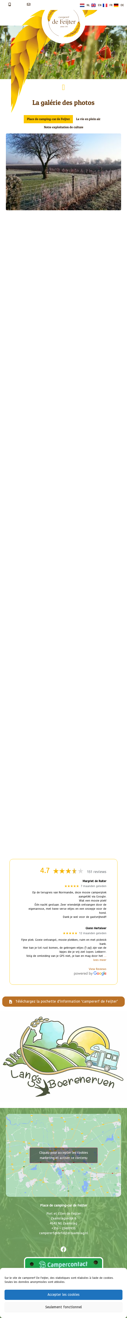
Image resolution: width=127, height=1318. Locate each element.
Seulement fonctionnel (63, 1307)
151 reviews (96, 872)
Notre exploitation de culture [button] (63, 127)
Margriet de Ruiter (94, 881)
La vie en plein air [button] (88, 119)
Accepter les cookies (63, 1294)
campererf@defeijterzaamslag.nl (63, 1233)
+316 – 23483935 (63, 1228)
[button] (63, 87)
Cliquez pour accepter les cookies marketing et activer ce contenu (63, 1155)
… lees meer (99, 958)
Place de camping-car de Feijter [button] (48, 119)
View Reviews (97, 969)
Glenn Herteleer (96, 928)
